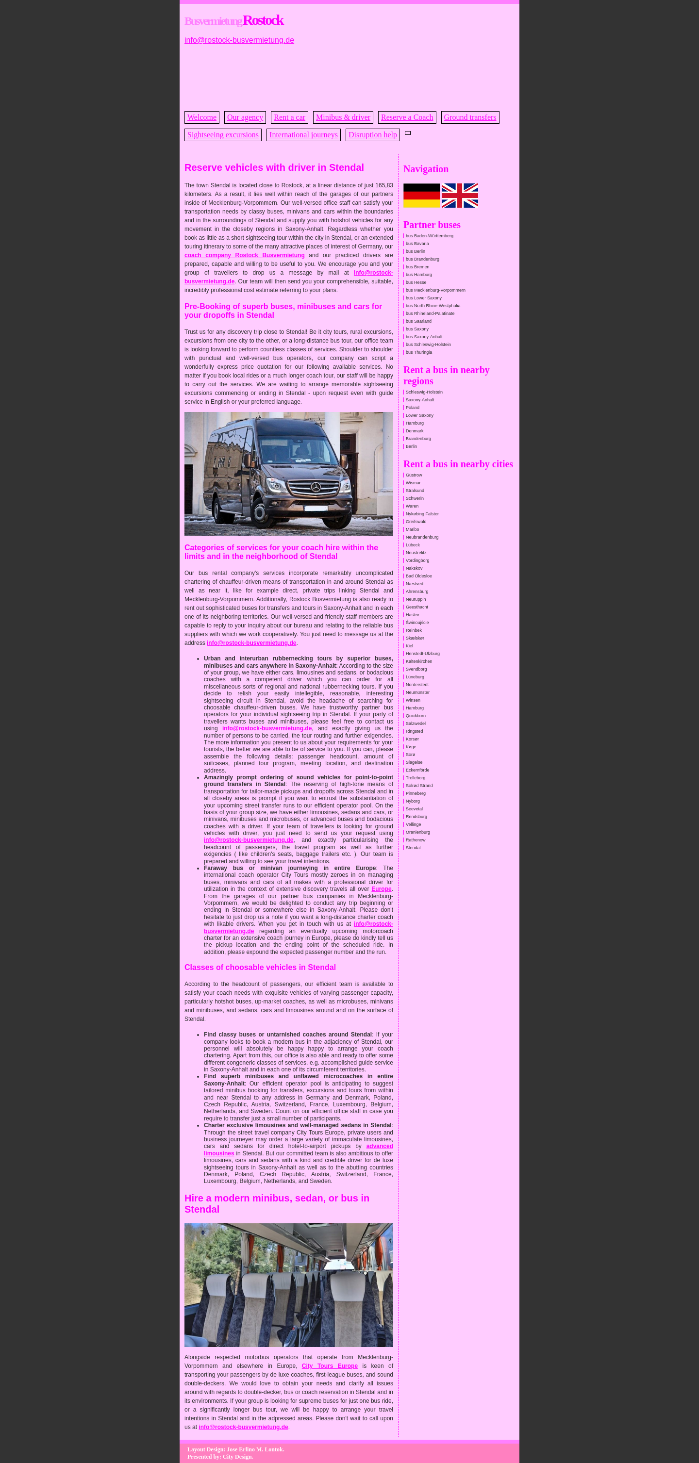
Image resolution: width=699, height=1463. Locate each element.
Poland (412, 407)
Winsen (413, 700)
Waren (412, 506)
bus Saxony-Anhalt (424, 336)
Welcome (201, 117)
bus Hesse (416, 282)
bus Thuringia (419, 352)
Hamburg (415, 423)
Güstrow (414, 475)
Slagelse (414, 762)
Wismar (413, 482)
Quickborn (416, 715)
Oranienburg (418, 832)
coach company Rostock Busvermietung (244, 255)
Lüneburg (415, 676)
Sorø (411, 754)
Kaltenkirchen (419, 661)
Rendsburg (416, 816)
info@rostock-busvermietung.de (239, 40)
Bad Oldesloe (419, 576)
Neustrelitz (416, 552)
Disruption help (373, 135)
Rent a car (289, 117)
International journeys (303, 135)
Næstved (414, 583)
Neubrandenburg (422, 537)
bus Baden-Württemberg (429, 235)
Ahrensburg (417, 591)
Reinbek (414, 630)
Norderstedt (417, 684)
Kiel (409, 645)
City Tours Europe (330, 1366)
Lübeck (413, 544)
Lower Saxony (419, 415)
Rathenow (416, 840)
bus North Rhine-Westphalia (433, 305)
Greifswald (416, 521)
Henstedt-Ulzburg (423, 653)
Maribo (412, 529)
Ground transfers (470, 117)
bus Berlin (415, 251)
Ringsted (414, 731)
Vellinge (413, 824)
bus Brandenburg (422, 259)
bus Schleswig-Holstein (428, 344)
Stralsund (415, 490)
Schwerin (415, 498)
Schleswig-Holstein (424, 392)
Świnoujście (417, 622)
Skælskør (415, 638)
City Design (237, 1456)
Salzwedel (416, 723)
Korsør (412, 739)
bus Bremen (418, 266)
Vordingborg (418, 560)
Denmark (415, 430)
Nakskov (414, 568)
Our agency (245, 117)
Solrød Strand (419, 785)
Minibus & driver (343, 117)
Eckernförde (418, 770)
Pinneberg (416, 793)
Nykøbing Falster (422, 513)
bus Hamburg (419, 274)
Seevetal (414, 808)
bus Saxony (417, 329)
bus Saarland (419, 321)
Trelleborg (415, 777)
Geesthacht (417, 607)
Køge (411, 746)
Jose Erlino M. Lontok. (255, 1449)
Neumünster (418, 692)
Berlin (411, 446)
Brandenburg (418, 438)
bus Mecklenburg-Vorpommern (436, 290)
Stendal (413, 847)
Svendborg (416, 669)
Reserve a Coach (407, 117)
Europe (381, 889)
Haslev (412, 614)
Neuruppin (416, 599)
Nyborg (413, 801)
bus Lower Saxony (424, 298)
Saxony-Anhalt (420, 399)
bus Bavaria (417, 243)
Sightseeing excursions (223, 135)
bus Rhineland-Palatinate (430, 313)
